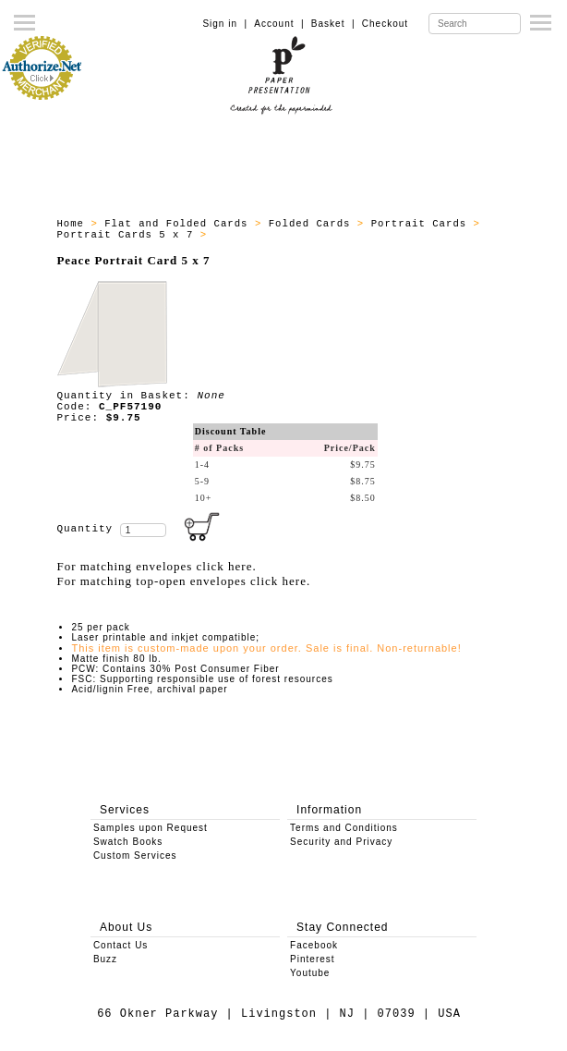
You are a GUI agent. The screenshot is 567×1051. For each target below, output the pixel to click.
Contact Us (120, 945)
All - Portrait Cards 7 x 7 (303, 234)
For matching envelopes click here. (156, 566)
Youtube (310, 973)
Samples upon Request (150, 828)
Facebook (314, 945)
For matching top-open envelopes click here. (183, 581)
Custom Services (135, 855)
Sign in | (224, 23)
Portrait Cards (422, 223)
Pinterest (312, 959)
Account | (279, 23)
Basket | (333, 23)
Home (73, 223)
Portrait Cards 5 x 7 (127, 234)
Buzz (105, 959)
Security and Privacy (341, 842)
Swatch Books (128, 842)
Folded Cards (313, 223)
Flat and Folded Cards (179, 223)
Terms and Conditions (344, 828)
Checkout (385, 23)
